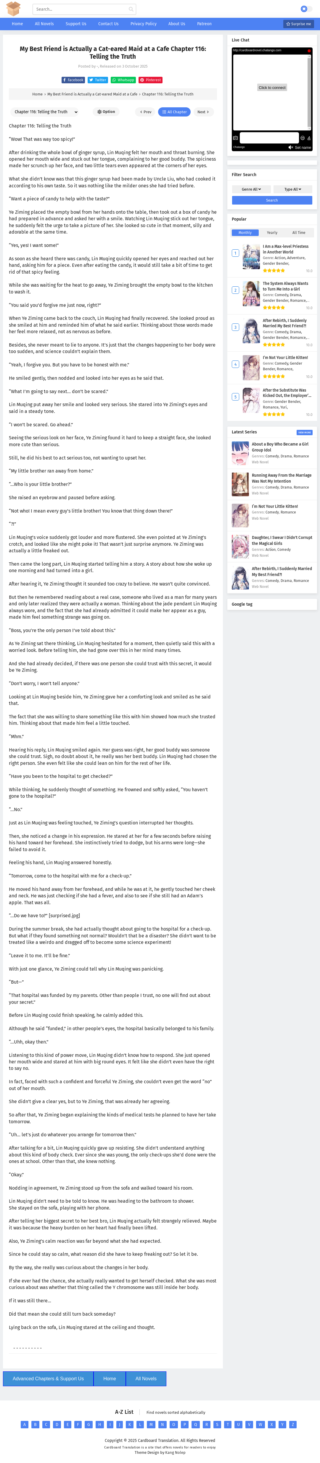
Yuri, (284, 407)
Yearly (272, 233)
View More (304, 432)
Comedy (272, 456)
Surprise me (298, 24)
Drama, (296, 295)
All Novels (146, 1378)
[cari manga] (131, 9)
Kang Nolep (175, 1452)
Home (109, 1378)
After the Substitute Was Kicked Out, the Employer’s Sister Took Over (286, 396)
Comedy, (282, 295)
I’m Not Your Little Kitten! (285, 357)
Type (292, 189)
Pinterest (150, 80)
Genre (251, 189)
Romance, (298, 300)
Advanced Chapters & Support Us (48, 1378)
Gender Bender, (276, 263)
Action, (281, 258)
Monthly (245, 233)
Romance (301, 456)
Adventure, (296, 258)
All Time (298, 233)
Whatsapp (122, 80)
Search (272, 200)
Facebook (72, 80)
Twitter (97, 80)
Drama (286, 456)
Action (271, 549)
